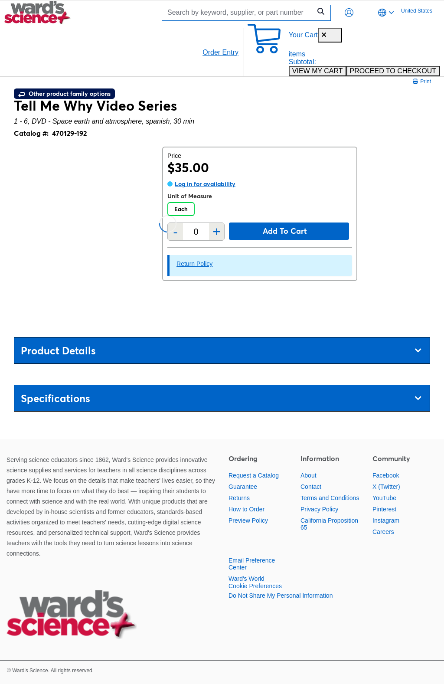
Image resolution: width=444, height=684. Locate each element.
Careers (383, 531)
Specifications (221, 398)
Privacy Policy (319, 509)
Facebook (385, 475)
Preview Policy (248, 520)
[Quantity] (196, 232)
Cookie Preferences (255, 586)
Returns (239, 497)
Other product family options (64, 94)
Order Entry (220, 52)
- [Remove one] (175, 231)
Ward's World (246, 578)
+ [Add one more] (216, 231)
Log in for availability (205, 184)
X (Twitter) (386, 486)
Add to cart (285, 231)
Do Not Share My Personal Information (281, 595)
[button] (349, 12)
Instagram (385, 520)
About (308, 475)
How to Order (246, 509)
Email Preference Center (252, 564)
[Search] (238, 12)
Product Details (221, 350)
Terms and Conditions (329, 497)
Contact (310, 486)
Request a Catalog (254, 475)
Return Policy (194, 263)
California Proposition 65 (329, 524)
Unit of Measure (189, 196)
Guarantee (243, 486)
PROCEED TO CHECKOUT (393, 71)
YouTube (384, 497)
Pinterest (384, 509)
